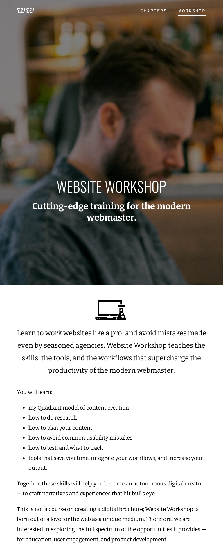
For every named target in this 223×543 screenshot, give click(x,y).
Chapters (153, 11)
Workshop (192, 11)
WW (25, 9)
